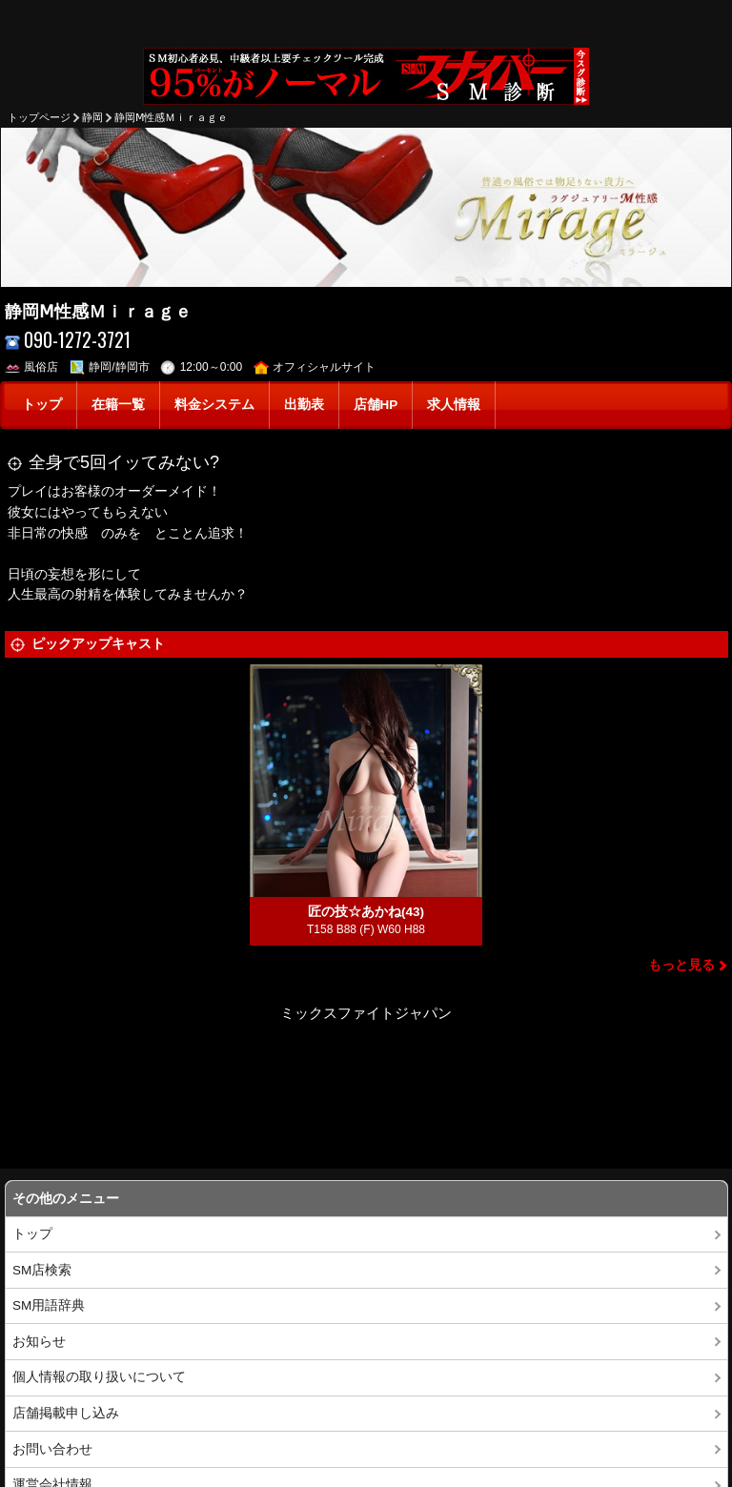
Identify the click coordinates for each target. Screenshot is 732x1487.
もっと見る (681, 965)
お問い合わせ (52, 1449)
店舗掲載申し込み (65, 1413)
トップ (42, 404)
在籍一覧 (118, 404)
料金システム (214, 404)
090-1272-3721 (68, 340)
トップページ (39, 117)
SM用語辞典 (48, 1305)
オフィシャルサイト (315, 367)
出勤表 (304, 404)
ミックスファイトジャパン (366, 1013)
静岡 (92, 117)
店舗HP (376, 404)
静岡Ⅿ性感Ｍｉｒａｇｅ (171, 117)
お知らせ (39, 1341)
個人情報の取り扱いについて (99, 1377)
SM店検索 (41, 1270)
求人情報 (453, 404)
